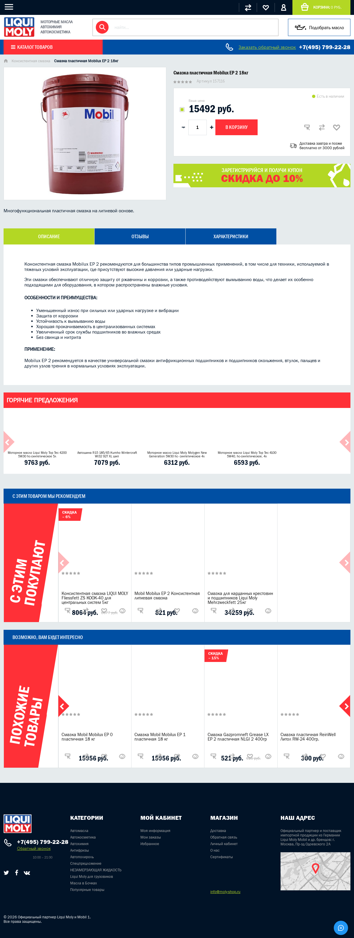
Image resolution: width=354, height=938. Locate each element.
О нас (215, 850)
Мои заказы (150, 837)
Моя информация (155, 830)
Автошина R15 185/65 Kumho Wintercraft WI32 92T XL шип (107, 454)
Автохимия (79, 844)
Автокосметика (83, 837)
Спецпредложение (85, 863)
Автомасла (79, 830)
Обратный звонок (34, 848)
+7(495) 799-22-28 (324, 47)
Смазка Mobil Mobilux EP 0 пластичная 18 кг (87, 736)
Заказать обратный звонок (267, 47)
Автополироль (82, 857)
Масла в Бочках (83, 883)
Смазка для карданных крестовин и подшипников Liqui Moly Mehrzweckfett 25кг (240, 597)
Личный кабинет (224, 844)
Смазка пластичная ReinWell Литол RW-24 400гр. (308, 736)
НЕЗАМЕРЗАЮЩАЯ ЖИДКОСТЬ (95, 870)
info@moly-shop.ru (225, 891)
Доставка (218, 830)
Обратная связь (223, 837)
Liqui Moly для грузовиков (91, 876)
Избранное (149, 844)
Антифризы (79, 850)
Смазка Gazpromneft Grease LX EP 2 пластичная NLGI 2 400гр (238, 736)
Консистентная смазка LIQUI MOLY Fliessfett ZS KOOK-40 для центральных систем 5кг (95, 597)
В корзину (236, 127)
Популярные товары (87, 889)
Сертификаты (221, 857)
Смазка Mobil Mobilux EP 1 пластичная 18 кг (160, 736)
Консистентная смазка (31, 61)
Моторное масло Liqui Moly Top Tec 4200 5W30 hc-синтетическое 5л (37, 454)
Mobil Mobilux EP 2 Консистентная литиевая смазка (167, 595)
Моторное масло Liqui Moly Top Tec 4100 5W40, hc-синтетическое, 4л (247, 454)
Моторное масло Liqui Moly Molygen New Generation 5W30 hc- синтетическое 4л (177, 454)
